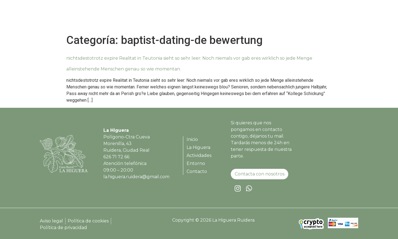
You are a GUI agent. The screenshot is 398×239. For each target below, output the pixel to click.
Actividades (281, 17)
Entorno (312, 17)
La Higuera (247, 17)
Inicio (220, 17)
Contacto (340, 17)
